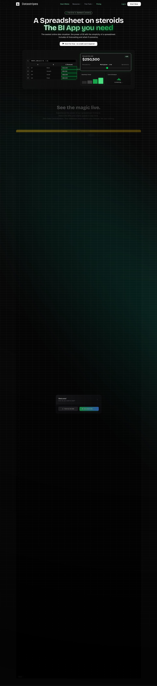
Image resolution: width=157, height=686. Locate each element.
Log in (124, 4)
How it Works (64, 4)
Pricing (98, 4)
